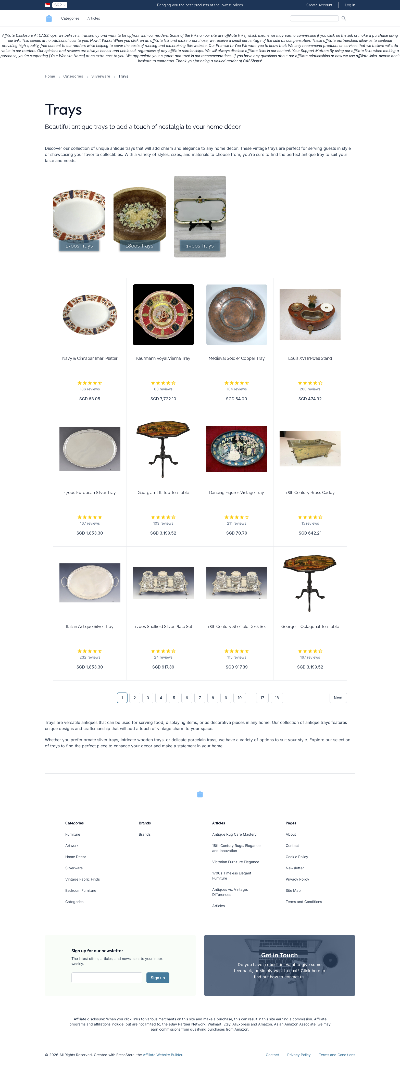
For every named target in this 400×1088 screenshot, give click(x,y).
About (291, 834)
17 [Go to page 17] (262, 698)
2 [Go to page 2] (135, 698)
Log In (350, 5)
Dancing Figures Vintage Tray (236, 492)
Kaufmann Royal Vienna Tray (163, 358)
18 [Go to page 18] (277, 698)
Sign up (158, 977)
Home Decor (75, 857)
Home (50, 76)
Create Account (319, 5)
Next (338, 698)
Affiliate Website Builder (162, 1055)
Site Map (293, 890)
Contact (292, 845)
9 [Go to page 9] (226, 698)
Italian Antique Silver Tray (90, 626)
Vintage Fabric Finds (82, 879)
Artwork (72, 845)
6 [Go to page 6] (187, 698)
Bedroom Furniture (80, 890)
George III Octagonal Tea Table (310, 626)
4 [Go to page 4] (161, 698)
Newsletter (295, 868)
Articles (94, 18)
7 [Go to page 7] (200, 698)
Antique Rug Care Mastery (234, 834)
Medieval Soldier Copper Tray (237, 358)
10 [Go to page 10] (240, 698)
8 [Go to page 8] (213, 698)
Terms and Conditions (304, 901)
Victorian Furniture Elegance (235, 862)
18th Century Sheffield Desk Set (237, 626)
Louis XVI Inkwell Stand (310, 358)
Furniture (72, 834)
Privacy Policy (297, 879)
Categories (70, 18)
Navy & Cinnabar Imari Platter (90, 358)
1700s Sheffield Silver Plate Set (163, 626)
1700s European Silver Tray (90, 492)
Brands (145, 834)
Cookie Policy (297, 857)
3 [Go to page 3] (148, 698)
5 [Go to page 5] (174, 698)
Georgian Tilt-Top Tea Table (163, 492)
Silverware (100, 76)
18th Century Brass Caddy (310, 492)
